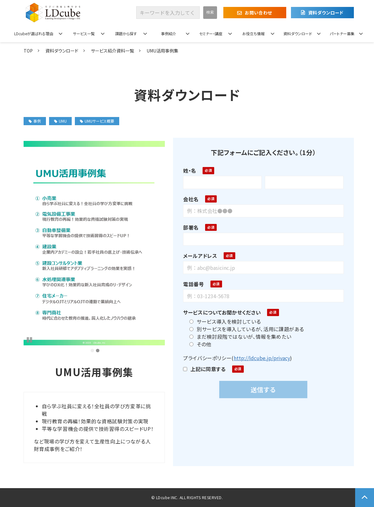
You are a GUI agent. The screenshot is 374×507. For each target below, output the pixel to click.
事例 (35, 121)
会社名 (191, 199)
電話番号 (193, 284)
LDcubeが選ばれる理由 (33, 33)
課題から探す (126, 33)
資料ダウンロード (325, 12)
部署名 (191, 227)
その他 (200, 344)
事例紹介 (168, 33)
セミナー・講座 (210, 33)
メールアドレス (200, 255)
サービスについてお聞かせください (222, 312)
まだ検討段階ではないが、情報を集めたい (240, 336)
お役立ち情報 (253, 33)
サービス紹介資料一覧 (112, 50)
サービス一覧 (84, 33)
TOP (28, 50)
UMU (60, 121)
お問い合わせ (258, 12)
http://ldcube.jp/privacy (262, 358)
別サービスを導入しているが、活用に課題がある (246, 329)
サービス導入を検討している (225, 321)
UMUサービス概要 (97, 121)
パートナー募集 (342, 33)
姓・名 (189, 170)
